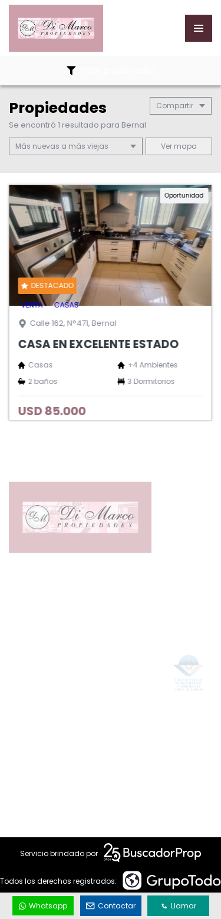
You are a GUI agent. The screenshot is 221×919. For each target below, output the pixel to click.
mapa (179, 146)
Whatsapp (43, 906)
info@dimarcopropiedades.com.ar (103, 759)
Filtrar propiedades (111, 70)
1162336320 (54, 738)
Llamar (178, 906)
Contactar (111, 906)
